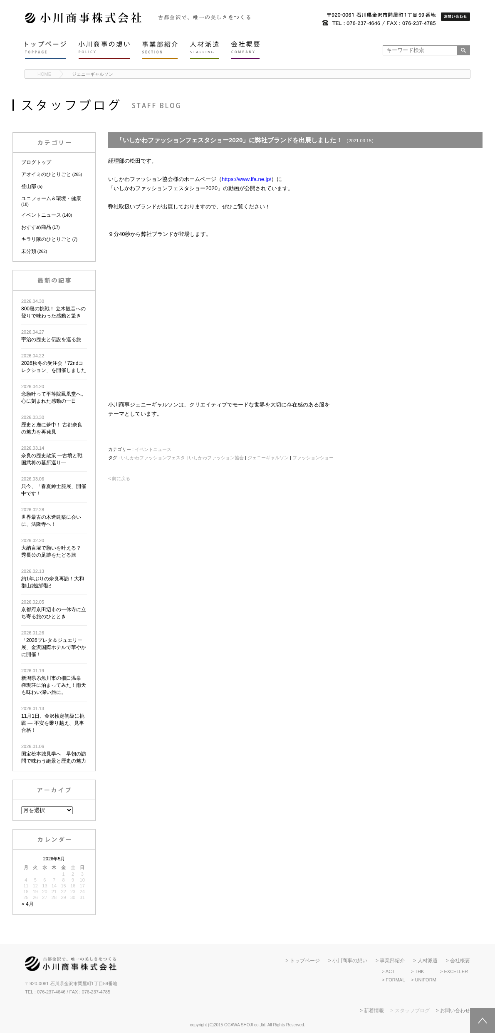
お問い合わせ (455, 1010)
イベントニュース (41, 215)
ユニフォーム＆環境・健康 (51, 198)
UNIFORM (425, 979)
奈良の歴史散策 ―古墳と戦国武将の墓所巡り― (51, 456)
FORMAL (395, 979)
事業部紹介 (392, 961)
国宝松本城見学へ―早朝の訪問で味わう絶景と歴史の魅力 (53, 754)
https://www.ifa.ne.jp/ (246, 179)
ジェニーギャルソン (92, 74)
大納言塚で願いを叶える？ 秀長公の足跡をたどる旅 (51, 548)
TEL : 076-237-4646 (45, 991)
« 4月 (28, 904)
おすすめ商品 (36, 227)
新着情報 (374, 1010)
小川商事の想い (349, 961)
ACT (390, 971)
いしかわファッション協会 (216, 457)
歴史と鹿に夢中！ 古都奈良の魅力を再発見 (51, 425)
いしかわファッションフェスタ (153, 457)
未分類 (28, 251)
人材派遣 (428, 961)
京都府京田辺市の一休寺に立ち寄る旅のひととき (53, 609)
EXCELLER (456, 971)
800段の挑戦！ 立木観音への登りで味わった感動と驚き (53, 309)
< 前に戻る (119, 478)
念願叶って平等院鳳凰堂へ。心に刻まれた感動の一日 (53, 394)
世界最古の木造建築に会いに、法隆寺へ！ (51, 517)
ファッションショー (313, 457)
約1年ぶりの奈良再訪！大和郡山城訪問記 (52, 579)
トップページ (305, 961)
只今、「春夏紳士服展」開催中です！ (53, 486)
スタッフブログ (412, 1010)
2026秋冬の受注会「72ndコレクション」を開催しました (53, 363)
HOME (44, 74)
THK (419, 971)
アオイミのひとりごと (46, 174)
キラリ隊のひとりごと (46, 239)
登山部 (28, 186)
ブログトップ (36, 162)
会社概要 (460, 961)
